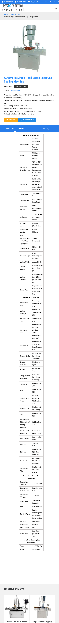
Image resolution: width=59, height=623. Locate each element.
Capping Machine (15, 14)
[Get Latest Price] (21, 86)
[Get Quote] (11, 120)
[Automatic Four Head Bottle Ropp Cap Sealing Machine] (16, 607)
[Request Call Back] (27, 120)
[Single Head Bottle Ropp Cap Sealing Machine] (42, 607)
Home (6, 14)
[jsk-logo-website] (12, 7)
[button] (56, 8)
